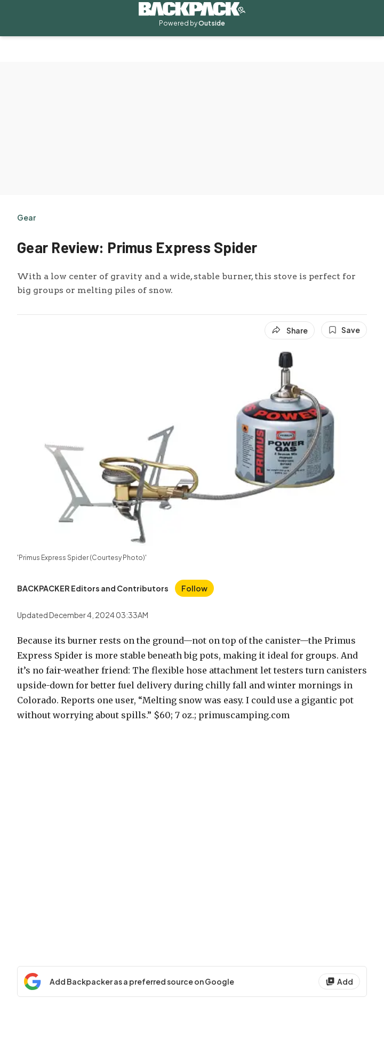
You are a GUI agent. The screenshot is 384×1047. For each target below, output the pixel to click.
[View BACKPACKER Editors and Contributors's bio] (93, 588)
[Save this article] (344, 329)
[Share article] (290, 330)
